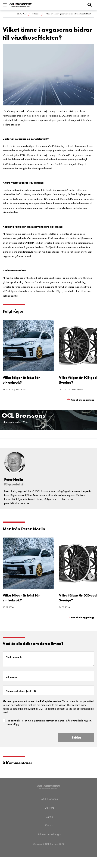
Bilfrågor (36, 13)
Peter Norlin (21, 389)
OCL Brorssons (49, 799)
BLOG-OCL (22, 13)
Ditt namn (11, 677)
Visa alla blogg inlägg (82, 399)
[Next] (91, 359)
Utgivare (49, 807)
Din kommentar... (15, 657)
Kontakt (49, 825)
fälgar (30, 242)
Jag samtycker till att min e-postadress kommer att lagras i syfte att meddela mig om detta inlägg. (49, 722)
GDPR (49, 816)
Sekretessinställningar (49, 834)
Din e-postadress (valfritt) (20, 691)
